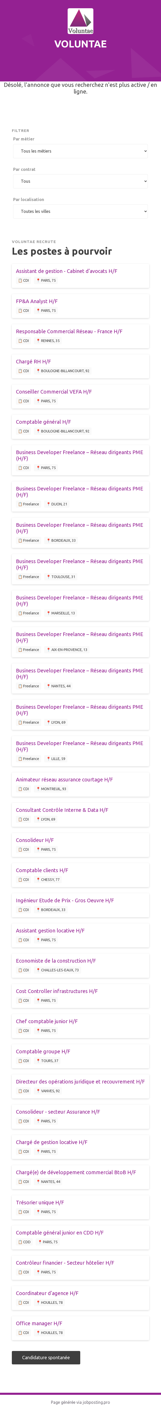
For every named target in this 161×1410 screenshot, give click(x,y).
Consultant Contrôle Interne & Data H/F (62, 810)
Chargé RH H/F (33, 361)
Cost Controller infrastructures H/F (57, 991)
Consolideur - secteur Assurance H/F (58, 1112)
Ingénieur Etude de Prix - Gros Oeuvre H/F (65, 900)
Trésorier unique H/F (40, 1202)
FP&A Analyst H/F (37, 301)
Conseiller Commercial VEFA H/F (54, 392)
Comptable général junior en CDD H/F (60, 1233)
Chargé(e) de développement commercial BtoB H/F (76, 1172)
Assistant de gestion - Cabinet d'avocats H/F (66, 271)
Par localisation (28, 199)
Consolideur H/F (35, 840)
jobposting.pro (96, 1402)
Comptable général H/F (43, 422)
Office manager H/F (39, 1323)
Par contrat (24, 169)
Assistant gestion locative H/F (50, 930)
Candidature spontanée (46, 1357)
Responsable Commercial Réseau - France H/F (69, 331)
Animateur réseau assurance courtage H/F (64, 779)
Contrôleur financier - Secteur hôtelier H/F (65, 1263)
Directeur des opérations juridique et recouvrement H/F (80, 1081)
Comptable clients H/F (42, 870)
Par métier (23, 139)
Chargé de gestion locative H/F (51, 1142)
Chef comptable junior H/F (47, 1021)
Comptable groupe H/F (43, 1051)
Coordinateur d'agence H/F (47, 1293)
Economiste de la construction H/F (56, 961)
